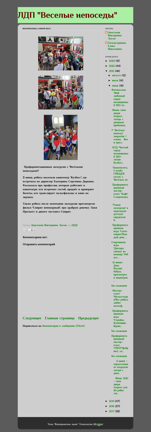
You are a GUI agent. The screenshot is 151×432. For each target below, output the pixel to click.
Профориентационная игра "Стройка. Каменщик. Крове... (119, 318)
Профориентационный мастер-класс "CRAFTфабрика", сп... (119, 343)
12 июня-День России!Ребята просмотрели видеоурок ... (119, 272)
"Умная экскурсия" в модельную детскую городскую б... (119, 212)
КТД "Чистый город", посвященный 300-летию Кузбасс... (119, 155)
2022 (112, 66)
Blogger (98, 424)
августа (117, 75)
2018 (112, 406)
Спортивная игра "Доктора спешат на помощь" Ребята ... (119, 250)
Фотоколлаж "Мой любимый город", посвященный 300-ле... (119, 97)
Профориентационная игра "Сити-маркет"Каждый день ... (119, 231)
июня (115, 86)
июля (115, 80)
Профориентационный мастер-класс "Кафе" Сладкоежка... (119, 192)
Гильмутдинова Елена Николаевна (117, 46)
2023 (112, 61)
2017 (112, 411)
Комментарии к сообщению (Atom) (64, 326)
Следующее (32, 318)
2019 (112, 401)
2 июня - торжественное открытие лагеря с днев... (119, 367)
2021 (112, 71)
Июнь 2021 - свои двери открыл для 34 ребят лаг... (119, 386)
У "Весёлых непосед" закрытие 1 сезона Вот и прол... (119, 136)
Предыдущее (88, 318)
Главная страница (60, 318)
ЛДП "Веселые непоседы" (67, 15)
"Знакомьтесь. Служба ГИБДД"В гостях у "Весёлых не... (119, 174)
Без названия (119, 286)
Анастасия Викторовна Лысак (115, 35)
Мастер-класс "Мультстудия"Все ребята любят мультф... (119, 298)
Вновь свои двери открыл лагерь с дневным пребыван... (118, 117)
